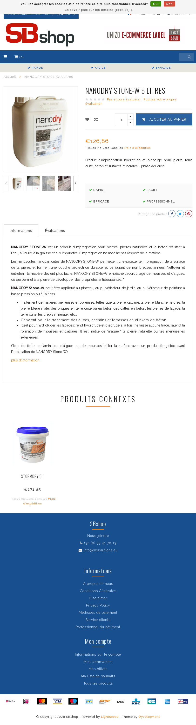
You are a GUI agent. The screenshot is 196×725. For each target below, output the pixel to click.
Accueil (10, 76)
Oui (156, 4)
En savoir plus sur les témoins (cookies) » (98, 10)
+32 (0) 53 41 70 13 (100, 543)
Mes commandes (98, 662)
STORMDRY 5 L (32, 476)
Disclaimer (98, 598)
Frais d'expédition (137, 148)
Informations (21, 231)
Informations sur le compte (98, 654)
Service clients (98, 620)
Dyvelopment (149, 716)
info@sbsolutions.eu (100, 550)
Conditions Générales (98, 591)
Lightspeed (110, 716)
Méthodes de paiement (98, 612)
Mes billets (98, 669)
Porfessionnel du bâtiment (98, 627)
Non (169, 4)
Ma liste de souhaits (98, 676)
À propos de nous (98, 584)
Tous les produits (98, 683)
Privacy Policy (98, 605)
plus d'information (25, 360)
